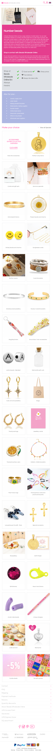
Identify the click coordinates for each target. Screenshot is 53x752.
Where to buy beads (16, 116)
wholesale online (12, 3)
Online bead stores (15, 111)
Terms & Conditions (29, 750)
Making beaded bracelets (17, 103)
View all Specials (45, 127)
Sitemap (13, 750)
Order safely (38, 750)
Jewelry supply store (16, 98)
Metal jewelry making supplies (18, 106)
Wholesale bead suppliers (17, 118)
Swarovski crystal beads (17, 113)
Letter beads (13, 101)
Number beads (14, 108)
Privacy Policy (19, 750)
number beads (21, 59)
